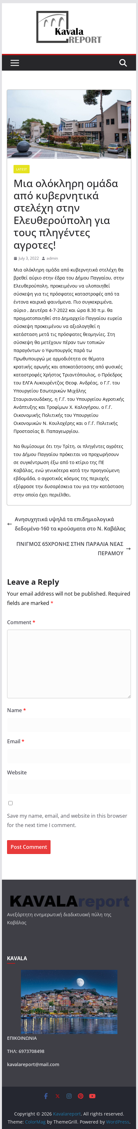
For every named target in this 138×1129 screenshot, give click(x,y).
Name (16, 710)
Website (17, 772)
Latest (21, 169)
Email (15, 741)
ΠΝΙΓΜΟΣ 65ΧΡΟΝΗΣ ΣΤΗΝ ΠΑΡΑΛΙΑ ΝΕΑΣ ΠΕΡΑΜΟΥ (73, 548)
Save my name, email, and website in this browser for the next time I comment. (67, 820)
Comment (21, 622)
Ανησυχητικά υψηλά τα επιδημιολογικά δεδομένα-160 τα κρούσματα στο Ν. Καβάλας (66, 524)
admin (52, 258)
